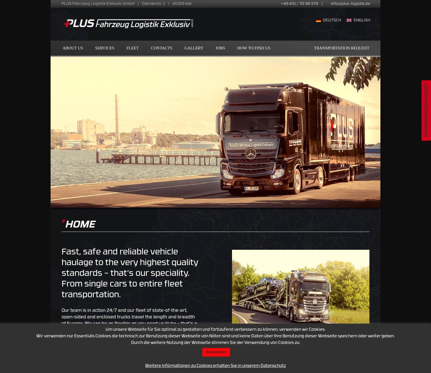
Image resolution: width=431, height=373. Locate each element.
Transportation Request (341, 48)
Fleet (132, 48)
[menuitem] (328, 20)
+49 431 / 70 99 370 (299, 4)
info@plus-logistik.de (350, 4)
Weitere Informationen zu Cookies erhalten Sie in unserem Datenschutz (215, 366)
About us (73, 48)
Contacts (161, 48)
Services (104, 48)
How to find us (253, 48)
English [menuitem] (362, 20)
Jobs (220, 48)
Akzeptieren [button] (216, 352)
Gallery (193, 48)
